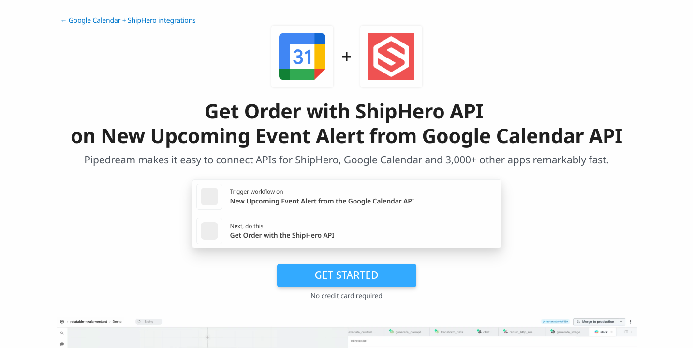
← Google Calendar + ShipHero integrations (128, 20)
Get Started (347, 275)
